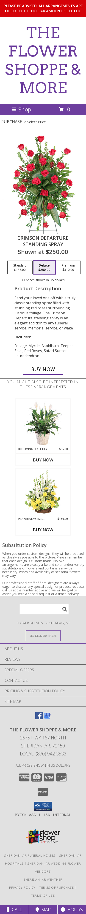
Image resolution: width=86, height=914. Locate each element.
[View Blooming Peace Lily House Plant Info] (43, 423)
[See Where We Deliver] (43, 635)
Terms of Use (43, 895)
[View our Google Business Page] (47, 717)
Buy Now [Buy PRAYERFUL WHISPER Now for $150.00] (43, 530)
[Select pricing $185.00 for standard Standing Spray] (20, 267)
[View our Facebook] (39, 717)
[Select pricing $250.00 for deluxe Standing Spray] (44, 267)
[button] (43, 806)
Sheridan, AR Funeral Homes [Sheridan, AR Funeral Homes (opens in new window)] (29, 855)
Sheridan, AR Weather (43, 879)
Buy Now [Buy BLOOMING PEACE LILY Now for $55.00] (43, 460)
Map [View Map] (43, 909)
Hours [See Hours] (72, 909)
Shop (21, 109)
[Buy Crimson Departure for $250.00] (43, 369)
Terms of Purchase (56, 887)
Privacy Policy (22, 887)
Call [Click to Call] (14, 909)
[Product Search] (44, 609)
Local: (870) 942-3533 (43, 754)
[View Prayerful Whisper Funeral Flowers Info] (43, 492)
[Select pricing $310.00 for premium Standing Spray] (68, 267)
